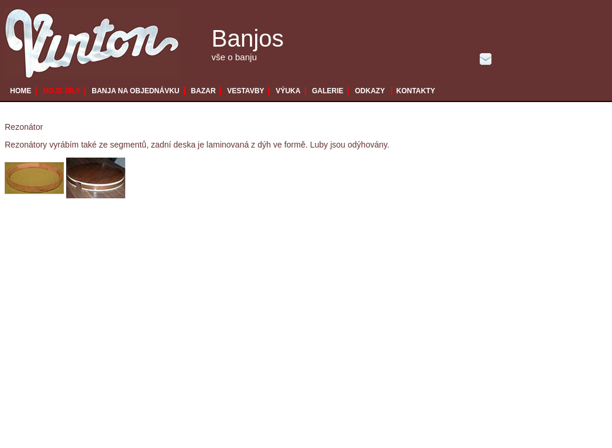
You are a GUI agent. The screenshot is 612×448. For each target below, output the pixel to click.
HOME (20, 91)
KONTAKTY (415, 91)
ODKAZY (370, 91)
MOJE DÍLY (61, 91)
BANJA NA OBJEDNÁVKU (135, 91)
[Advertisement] (115, 333)
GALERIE (327, 91)
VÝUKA (288, 91)
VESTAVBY (245, 91)
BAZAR (203, 91)
